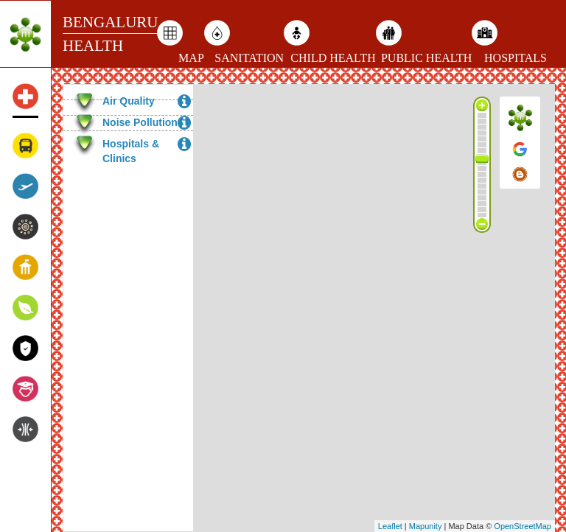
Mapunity (425, 526)
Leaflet (390, 526)
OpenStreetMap (522, 526)
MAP (191, 58)
